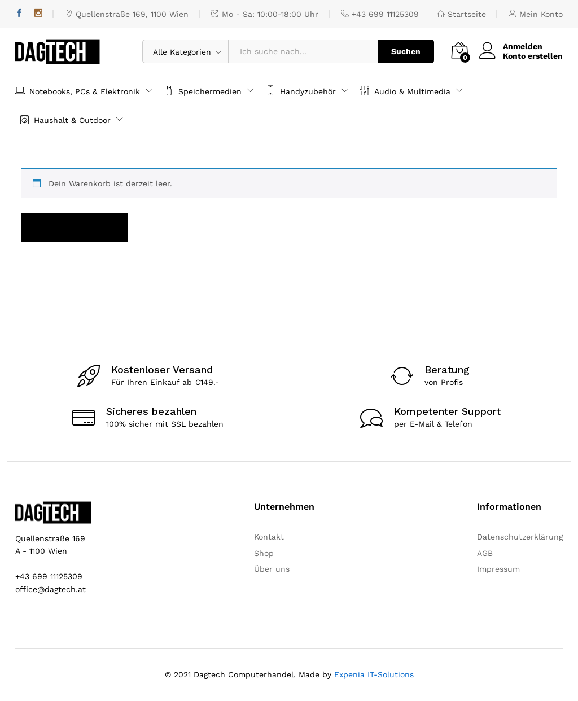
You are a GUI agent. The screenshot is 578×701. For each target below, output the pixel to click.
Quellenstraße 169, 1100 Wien (127, 14)
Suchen (406, 51)
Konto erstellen (533, 55)
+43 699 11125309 (380, 14)
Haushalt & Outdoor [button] (65, 119)
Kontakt (269, 536)
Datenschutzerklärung (520, 536)
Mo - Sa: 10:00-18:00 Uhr (264, 14)
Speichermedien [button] (203, 90)
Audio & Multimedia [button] (405, 90)
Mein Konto (536, 14)
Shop (264, 553)
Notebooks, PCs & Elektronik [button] (77, 90)
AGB (485, 553)
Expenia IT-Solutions (374, 674)
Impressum (498, 568)
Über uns (272, 568)
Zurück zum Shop (74, 227)
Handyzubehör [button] (301, 90)
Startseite (461, 14)
